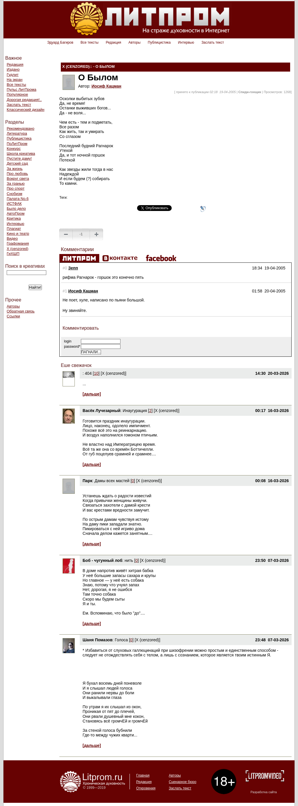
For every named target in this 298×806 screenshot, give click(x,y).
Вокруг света (18, 178)
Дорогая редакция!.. (24, 99)
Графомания (18, 243)
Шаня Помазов (98, 640)
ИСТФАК (14, 203)
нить (129, 560)
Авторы (134, 42)
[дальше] (92, 394)
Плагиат (14, 228)
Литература (17, 133)
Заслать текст (212, 42)
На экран (14, 79)
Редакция (113, 42)
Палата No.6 (18, 198)
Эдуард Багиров (60, 42)
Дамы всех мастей (112, 480)
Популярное (17, 94)
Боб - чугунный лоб (103, 560)
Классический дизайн (25, 109)
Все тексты (90, 42)
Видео (12, 238)
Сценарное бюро (182, 782)
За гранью (16, 183)
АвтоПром (15, 213)
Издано (13, 69)
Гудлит (13, 74)
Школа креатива (21, 153)
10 (96, 373)
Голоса (121, 640)
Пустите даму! (19, 158)
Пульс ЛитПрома (21, 89)
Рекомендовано (20, 128)
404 (88, 373)
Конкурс (14, 148)
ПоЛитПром (17, 143)
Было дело (16, 208)
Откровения (145, 788)
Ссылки (13, 316)
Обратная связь (21, 311)
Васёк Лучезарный (101, 410)
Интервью (186, 42)
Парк (87, 480)
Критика (14, 218)
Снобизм (14, 193)
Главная (143, 775)
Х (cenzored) (17, 248)
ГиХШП (13, 253)
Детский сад (17, 163)
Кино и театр (18, 233)
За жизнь (15, 168)
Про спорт (15, 188)
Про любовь (17, 173)
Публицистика (159, 42)
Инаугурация (135, 410)
